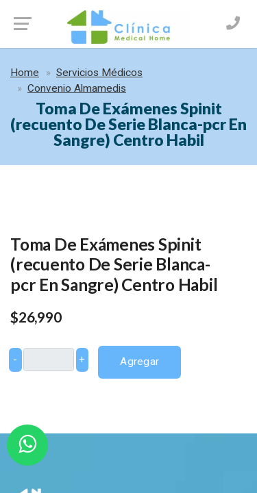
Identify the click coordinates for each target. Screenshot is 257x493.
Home (24, 72)
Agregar (139, 361)
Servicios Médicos (99, 72)
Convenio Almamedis (76, 88)
